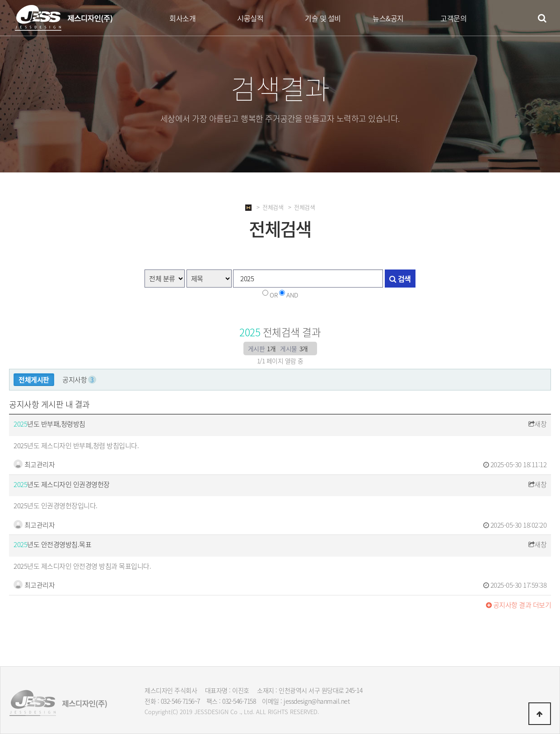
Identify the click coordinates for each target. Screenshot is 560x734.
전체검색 (272, 207)
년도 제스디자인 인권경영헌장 (62, 484)
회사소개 (182, 18)
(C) (174, 711)
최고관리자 (34, 464)
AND (292, 294)
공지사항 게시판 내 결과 (49, 404)
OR (273, 294)
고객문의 (453, 18)
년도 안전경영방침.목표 (52, 544)
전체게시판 (34, 380)
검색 (400, 278)
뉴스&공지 (388, 18)
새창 (537, 424)
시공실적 (250, 18)
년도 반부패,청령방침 (49, 424)
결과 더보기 (518, 605)
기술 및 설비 (323, 18)
